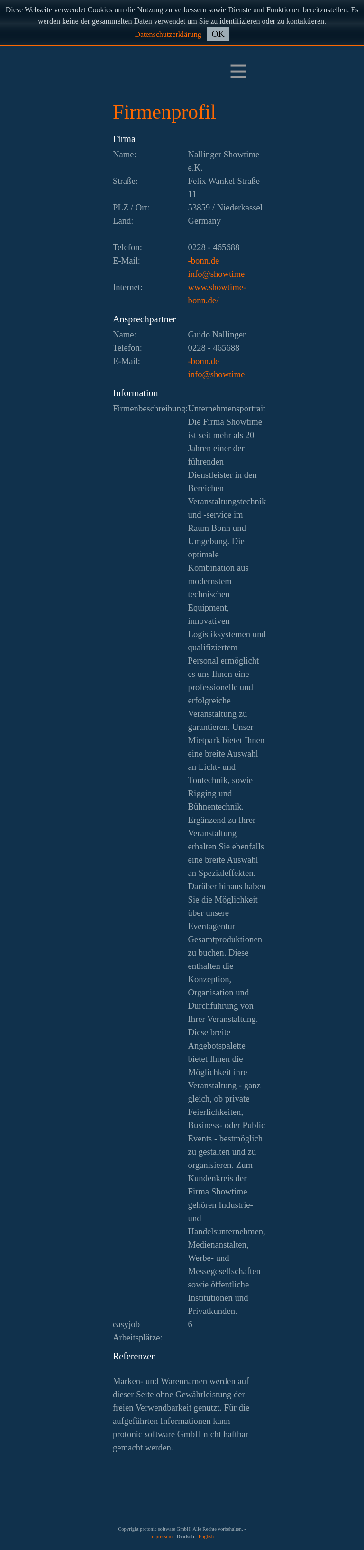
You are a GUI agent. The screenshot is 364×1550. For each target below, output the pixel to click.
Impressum (161, 1536)
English (206, 1536)
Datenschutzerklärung (168, 34)
